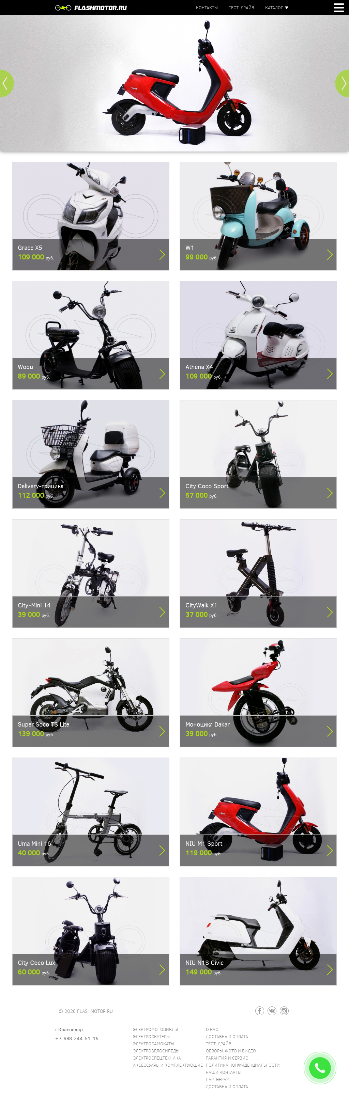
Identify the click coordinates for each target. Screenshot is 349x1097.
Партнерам (218, 1079)
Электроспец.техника (157, 1058)
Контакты (207, 7)
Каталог (274, 7)
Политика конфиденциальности (243, 1065)
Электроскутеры (151, 1036)
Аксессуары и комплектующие (168, 1065)
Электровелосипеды (156, 1051)
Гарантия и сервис (227, 1058)
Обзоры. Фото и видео (231, 1051)
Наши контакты (223, 1072)
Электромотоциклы (155, 1029)
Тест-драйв (241, 7)
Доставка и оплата (227, 1036)
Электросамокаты (153, 1043)
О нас (212, 1029)
